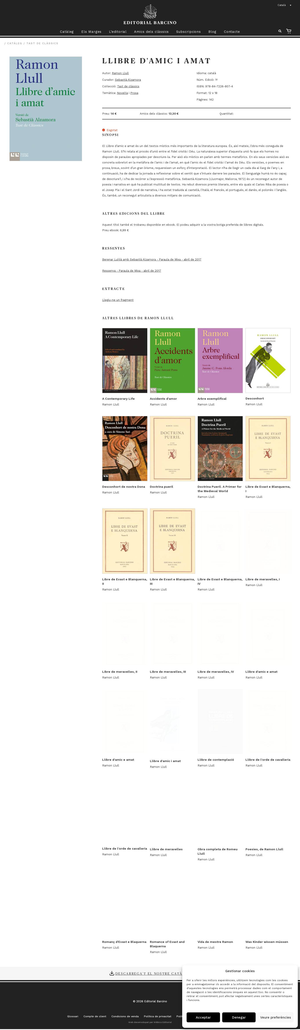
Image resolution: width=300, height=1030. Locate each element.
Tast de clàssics (42, 43)
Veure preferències (275, 1017)
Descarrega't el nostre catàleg (153, 975)
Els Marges (91, 32)
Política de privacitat (157, 1017)
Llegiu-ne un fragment (118, 300)
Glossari (72, 1017)
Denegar (239, 1017)
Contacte (232, 32)
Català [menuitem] (282, 5)
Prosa (134, 93)
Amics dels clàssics (151, 32)
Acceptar (203, 1017)
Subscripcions (188, 32)
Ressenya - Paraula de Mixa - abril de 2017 (131, 270)
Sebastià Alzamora (128, 79)
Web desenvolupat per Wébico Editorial (150, 1023)
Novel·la (122, 93)
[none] (284, 5)
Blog (212, 32)
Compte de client (95, 1017)
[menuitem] (284, 5)
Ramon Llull (120, 73)
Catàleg (67, 32)
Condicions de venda (125, 1017)
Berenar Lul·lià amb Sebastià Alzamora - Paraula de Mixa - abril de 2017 (151, 259)
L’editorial (118, 32)
